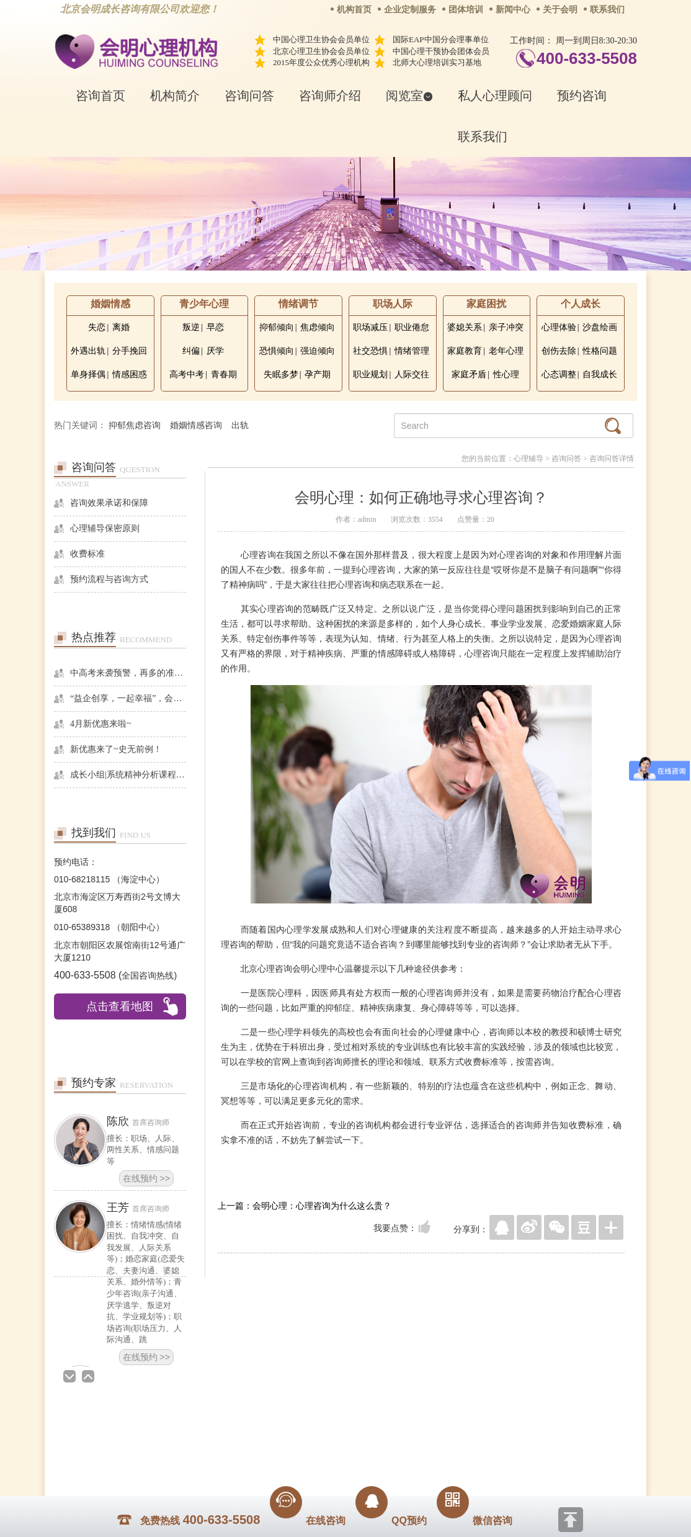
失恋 (96, 327)
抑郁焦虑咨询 (135, 425)
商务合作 (270, 1432)
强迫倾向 (317, 351)
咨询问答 (249, 95)
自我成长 (599, 374)
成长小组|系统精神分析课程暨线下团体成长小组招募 (128, 774)
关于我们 (220, 1432)
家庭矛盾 (469, 374)
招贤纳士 (320, 1432)
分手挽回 (129, 351)
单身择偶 (88, 374)
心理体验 (559, 327)
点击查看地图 (119, 1006)
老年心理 (506, 351)
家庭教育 (464, 351)
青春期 (224, 374)
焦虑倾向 (317, 327)
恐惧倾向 (276, 351)
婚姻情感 (110, 303)
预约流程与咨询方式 (109, 579)
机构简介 (175, 95)
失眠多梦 (281, 374)
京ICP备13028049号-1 (392, 1449)
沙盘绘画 (599, 327)
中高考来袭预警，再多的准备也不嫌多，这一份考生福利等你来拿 (128, 673)
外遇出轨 (88, 351)
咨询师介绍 (330, 95)
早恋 (215, 327)
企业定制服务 (410, 9)
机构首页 (354, 9)
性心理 (506, 374)
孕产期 (318, 374)
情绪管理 (412, 351)
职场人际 (392, 303)
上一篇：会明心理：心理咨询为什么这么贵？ (304, 1206)
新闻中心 (513, 9)
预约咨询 (582, 95)
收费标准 (87, 553)
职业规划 (370, 374)
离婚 (121, 327)
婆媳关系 (464, 327)
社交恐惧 (370, 351)
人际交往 (412, 374)
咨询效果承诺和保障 (109, 503)
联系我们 (607, 9)
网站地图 (421, 1432)
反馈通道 (371, 1432)
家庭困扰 (486, 303)
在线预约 (146, 1178)
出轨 (240, 425)
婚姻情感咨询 (196, 425)
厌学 (215, 351)
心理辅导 (528, 458)
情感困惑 (129, 374)
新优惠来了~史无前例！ (116, 749)
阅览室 (409, 95)
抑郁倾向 (276, 327)
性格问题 (599, 351)
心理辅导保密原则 (105, 528)
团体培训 (465, 9)
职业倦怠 (412, 327)
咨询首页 (100, 95)
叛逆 (191, 327)
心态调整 (559, 374)
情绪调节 (298, 303)
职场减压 (370, 327)
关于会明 (560, 9)
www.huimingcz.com (337, 1460)
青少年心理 (204, 303)
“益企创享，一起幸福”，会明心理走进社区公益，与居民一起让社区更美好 (128, 698)
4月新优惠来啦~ (101, 723)
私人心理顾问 (495, 95)
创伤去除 (559, 351)
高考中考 (186, 374)
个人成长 (580, 303)
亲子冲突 (506, 327)
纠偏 (191, 351)
